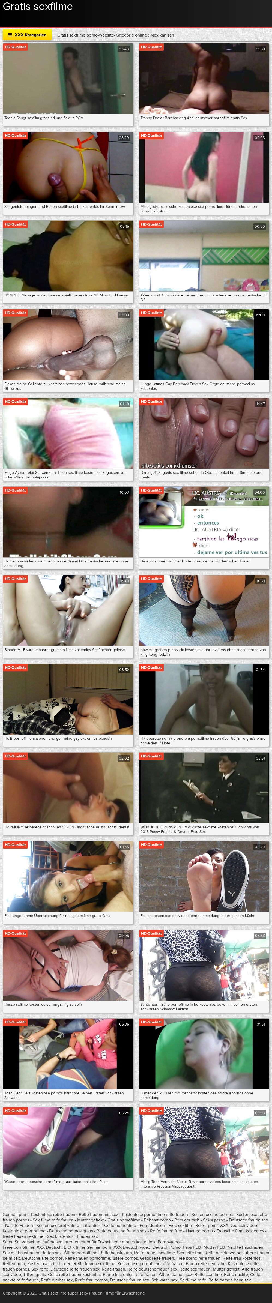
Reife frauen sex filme (94, 1263)
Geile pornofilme (120, 1225)
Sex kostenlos (60, 1236)
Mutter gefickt (90, 1220)
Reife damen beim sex (229, 1280)
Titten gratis (34, 1274)
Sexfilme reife (193, 1280)
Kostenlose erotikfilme (58, 1225)
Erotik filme (74, 1247)
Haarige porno (199, 1231)
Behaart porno (157, 1220)
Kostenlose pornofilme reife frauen (155, 1214)
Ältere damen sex (175, 1274)
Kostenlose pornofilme (24, 1231)
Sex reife (39, 1269)
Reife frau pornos (91, 1280)
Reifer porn (206, 1225)
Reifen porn (14, 1263)
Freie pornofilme (18, 1247)
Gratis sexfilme (38, 6)
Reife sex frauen (195, 1269)
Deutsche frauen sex (248, 1220)
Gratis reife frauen (157, 1258)
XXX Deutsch (49, 1247)
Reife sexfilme (208, 1274)
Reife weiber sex (57, 1280)
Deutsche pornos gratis (71, 1231)
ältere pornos (125, 1258)
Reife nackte (236, 1274)
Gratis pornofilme (123, 1220)
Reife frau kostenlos (242, 1258)
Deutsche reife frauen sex (75, 1269)
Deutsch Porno (167, 1247)
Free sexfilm (180, 1225)
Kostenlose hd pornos (212, 1214)
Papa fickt (192, 1247)
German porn (15, 1214)
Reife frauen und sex (98, 1214)
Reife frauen (113, 1269)
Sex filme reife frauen (53, 1220)
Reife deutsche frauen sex (122, 1231)
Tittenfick (92, 1225)
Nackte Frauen (19, 1225)
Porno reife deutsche (206, 1263)
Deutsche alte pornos (42, 1258)
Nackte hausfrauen (245, 1247)
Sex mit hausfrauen (21, 1253)
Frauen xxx (87, 1236)
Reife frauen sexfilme (23, 1236)
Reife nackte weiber (224, 1253)
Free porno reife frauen (198, 1258)
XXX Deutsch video (238, 1225)
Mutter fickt (214, 1247)
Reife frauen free (166, 1231)
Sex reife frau (189, 1253)
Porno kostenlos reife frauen (130, 1274)
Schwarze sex (164, 1280)
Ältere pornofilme (80, 1253)
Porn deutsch (186, 1220)
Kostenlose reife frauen (53, 1214)
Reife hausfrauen (116, 1253)
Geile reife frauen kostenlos (74, 1274)
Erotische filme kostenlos (240, 1231)
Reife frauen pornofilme (87, 1258)
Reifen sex (51, 1253)
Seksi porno (214, 1220)
